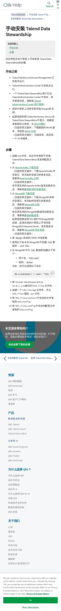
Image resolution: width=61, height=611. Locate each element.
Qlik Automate (15, 460)
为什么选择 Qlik (16, 475)
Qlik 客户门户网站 (17, 399)
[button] (52, 273)
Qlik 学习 (12, 394)
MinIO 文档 (30, 131)
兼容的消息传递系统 (35, 189)
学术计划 (12, 545)
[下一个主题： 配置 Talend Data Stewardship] (45, 358)
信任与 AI (13, 489)
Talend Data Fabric (17, 433)
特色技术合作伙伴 (17, 502)
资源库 (11, 403)
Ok (30, 600)
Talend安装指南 (18, 14)
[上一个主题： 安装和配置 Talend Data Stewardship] (16, 358)
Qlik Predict (14, 455)
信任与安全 (14, 480)
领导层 (11, 531)
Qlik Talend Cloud (17, 429)
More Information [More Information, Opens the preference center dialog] (30, 607)
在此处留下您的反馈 (19, 344)
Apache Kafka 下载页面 (27, 167)
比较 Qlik (12, 498)
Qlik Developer (15, 385)
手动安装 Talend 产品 (38, 14)
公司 (10, 527)
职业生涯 (12, 554)
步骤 (11, 52)
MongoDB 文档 (32, 204)
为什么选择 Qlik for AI (19, 493)
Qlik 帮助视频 (15, 381)
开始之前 (13, 47)
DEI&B (11, 540)
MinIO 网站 (39, 123)
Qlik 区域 (12, 511)
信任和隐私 (14, 484)
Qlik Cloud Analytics (18, 446)
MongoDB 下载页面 (25, 193)
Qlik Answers (14, 451)
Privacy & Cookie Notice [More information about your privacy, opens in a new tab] (38, 593)
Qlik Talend (13, 424)
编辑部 (11, 558)
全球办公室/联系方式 (19, 563)
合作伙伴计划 (15, 549)
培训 (10, 390)
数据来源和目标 (16, 507)
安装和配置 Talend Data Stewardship (26, 18)
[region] (30, 592)
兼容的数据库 (31, 215)
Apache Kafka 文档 (29, 178)
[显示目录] (6, 14)
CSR (10, 536)
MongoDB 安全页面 (34, 229)
